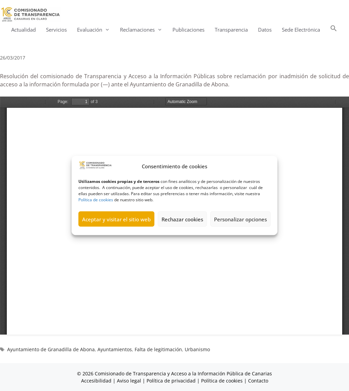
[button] (333, 29)
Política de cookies (95, 200)
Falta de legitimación (158, 349)
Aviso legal (129, 380)
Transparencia (231, 29)
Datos (265, 29)
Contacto (258, 380)
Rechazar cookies (182, 219)
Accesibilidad (97, 380)
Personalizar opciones (240, 219)
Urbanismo (197, 349)
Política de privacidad (171, 380)
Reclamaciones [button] (143, 29)
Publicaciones (188, 29)
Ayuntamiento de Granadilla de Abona (51, 349)
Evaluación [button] (96, 29)
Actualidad (23, 29)
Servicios (56, 29)
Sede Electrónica (301, 29)
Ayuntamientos (114, 349)
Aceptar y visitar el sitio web (116, 219)
